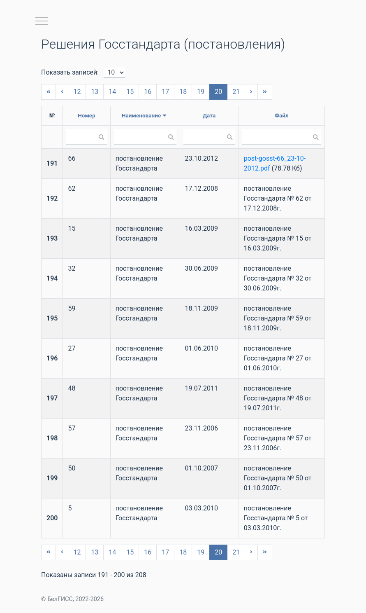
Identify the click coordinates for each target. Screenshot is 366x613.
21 (236, 92)
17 (165, 92)
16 (147, 92)
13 (94, 92)
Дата (209, 115)
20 (218, 92)
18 (183, 92)
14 (112, 92)
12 (77, 92)
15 (130, 92)
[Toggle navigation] (41, 21)
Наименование (141, 115)
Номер (86, 115)
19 (200, 92)
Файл (282, 115)
